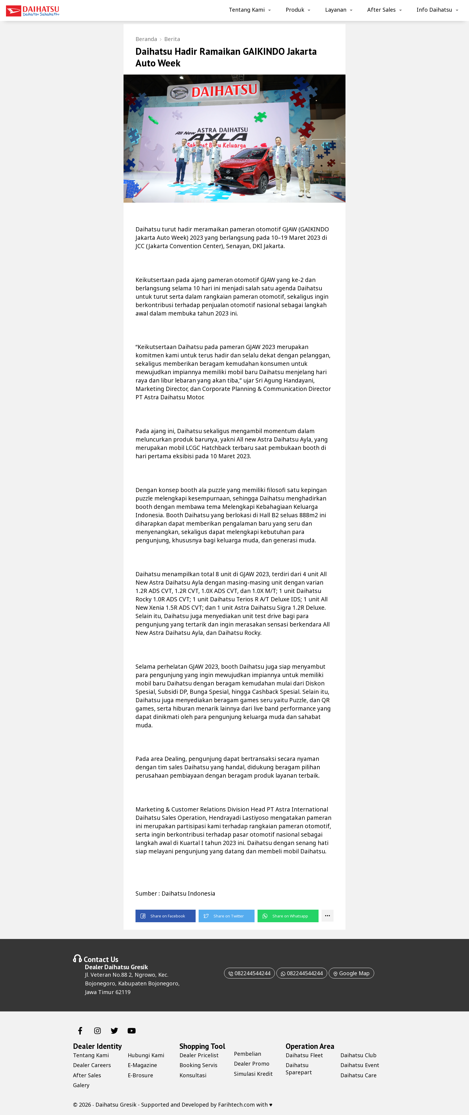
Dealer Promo (251, 1063)
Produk (295, 9)
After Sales (381, 9)
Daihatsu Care (358, 1075)
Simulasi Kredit (253, 1073)
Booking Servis (198, 1065)
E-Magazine (142, 1065)
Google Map (352, 973)
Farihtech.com (236, 1104)
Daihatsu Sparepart (299, 1069)
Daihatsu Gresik (126, 967)
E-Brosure (140, 1075)
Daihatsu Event (359, 1065)
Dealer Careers (92, 1065)
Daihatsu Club (358, 1055)
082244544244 (248, 973)
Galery (81, 1085)
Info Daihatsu (434, 9)
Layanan (335, 9)
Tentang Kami (247, 9)
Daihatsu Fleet (304, 1055)
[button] (165, 916)
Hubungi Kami (146, 1055)
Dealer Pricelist (199, 1055)
